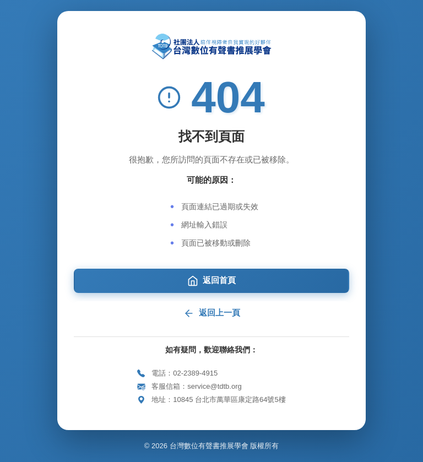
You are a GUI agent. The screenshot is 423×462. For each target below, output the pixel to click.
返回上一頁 (211, 313)
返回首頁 (211, 280)
